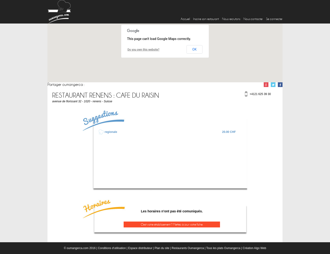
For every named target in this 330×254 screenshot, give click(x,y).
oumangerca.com (78, 248)
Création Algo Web (254, 248)
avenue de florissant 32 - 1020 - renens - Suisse (82, 101)
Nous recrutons (231, 19)
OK (194, 49)
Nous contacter (253, 19)
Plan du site (162, 248)
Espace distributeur (140, 248)
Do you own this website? (144, 49)
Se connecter (274, 19)
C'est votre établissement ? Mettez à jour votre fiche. (172, 224)
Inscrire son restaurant (206, 19)
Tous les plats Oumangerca (223, 248)
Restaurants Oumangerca (188, 248)
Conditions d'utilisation (112, 248)
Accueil (185, 19)
